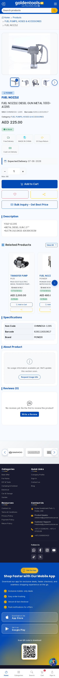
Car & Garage (7, 494)
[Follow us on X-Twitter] (40, 557)
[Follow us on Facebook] (40, 550)
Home (6, 17)
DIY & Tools (6, 482)
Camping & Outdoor (10, 486)
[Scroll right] (55, 82)
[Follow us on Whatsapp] (33, 550)
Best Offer (5, 475)
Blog (33, 486)
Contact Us (6, 508)
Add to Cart (30, 183)
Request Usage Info (29, 377)
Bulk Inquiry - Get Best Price (29, 204)
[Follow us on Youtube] (54, 550)
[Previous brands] (5, 452)
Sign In (34, 478)
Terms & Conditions (9, 512)
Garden (4, 497)
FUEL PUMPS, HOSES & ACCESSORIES (23, 21)
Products (17, 17)
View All (51, 245)
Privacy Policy (7, 516)
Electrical (5, 490)
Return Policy (7, 523)
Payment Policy (8, 520)
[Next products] (55, 283)
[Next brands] (54, 452)
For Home (5, 478)
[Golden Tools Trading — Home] (29, 4)
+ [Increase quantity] (23, 171)
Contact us (35, 482)
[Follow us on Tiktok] (33, 557)
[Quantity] (14, 171)
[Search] (26, 10)
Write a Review (29, 414)
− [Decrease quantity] (5, 171)
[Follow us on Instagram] (47, 550)
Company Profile (37, 475)
